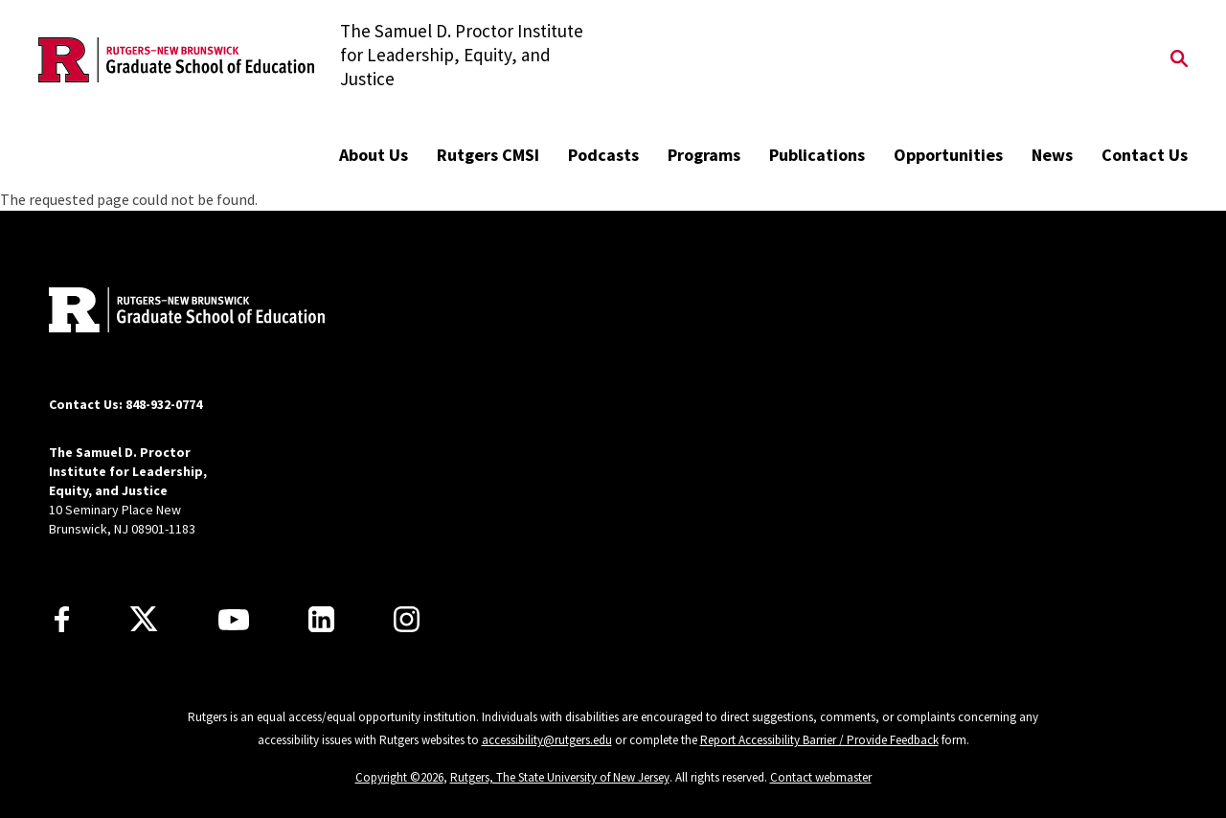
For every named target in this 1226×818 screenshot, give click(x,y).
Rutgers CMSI (488, 155)
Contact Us (1144, 155)
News (1052, 155)
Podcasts (603, 155)
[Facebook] (62, 619)
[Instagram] (407, 619)
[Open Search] (1179, 60)
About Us (373, 155)
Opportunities (948, 155)
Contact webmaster (821, 777)
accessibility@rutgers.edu (547, 740)
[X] (143, 619)
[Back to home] (175, 312)
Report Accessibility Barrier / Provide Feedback (819, 740)
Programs (704, 155)
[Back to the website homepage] (176, 59)
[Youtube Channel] (233, 619)
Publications (817, 155)
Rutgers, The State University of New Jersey (560, 777)
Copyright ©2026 (399, 777)
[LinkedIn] (321, 619)
